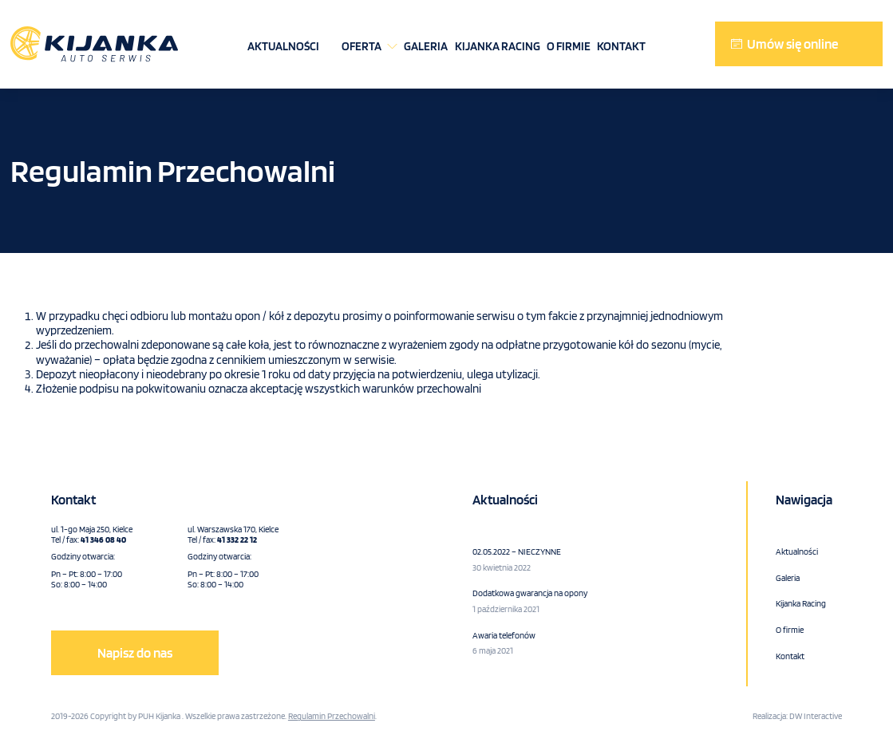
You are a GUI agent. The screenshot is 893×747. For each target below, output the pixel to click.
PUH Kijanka (159, 715)
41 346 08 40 (103, 539)
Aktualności (283, 46)
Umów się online (792, 44)
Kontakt (621, 46)
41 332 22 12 (237, 539)
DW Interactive (815, 715)
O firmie (569, 46)
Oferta (361, 46)
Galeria (426, 46)
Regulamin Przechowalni (331, 715)
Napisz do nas (134, 653)
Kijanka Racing (497, 46)
